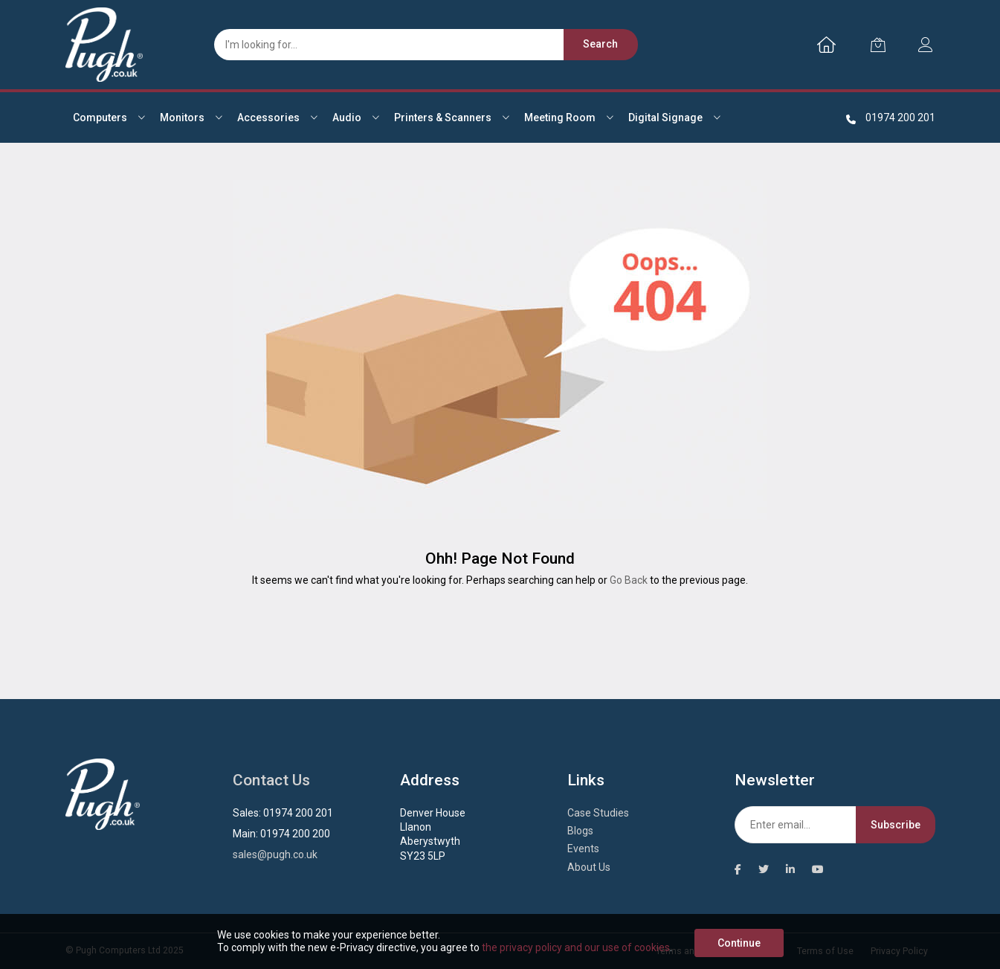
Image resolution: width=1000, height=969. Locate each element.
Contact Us (271, 780)
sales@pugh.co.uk (275, 854)
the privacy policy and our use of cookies (576, 947)
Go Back (629, 580)
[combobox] (418, 44)
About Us (588, 867)
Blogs (580, 831)
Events (583, 848)
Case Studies (598, 813)
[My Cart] (878, 44)
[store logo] (104, 44)
